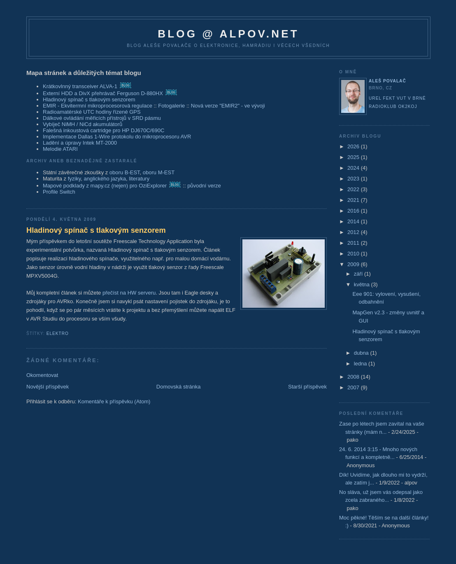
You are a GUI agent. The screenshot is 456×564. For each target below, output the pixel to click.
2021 (354, 200)
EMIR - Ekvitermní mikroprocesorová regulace (97, 106)
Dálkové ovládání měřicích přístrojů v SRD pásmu (102, 118)
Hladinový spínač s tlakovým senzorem (89, 99)
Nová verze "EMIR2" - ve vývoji (228, 106)
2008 (354, 377)
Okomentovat (42, 375)
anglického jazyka (105, 179)
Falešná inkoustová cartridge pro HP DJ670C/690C (103, 130)
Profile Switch (59, 192)
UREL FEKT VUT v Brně (397, 98)
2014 (354, 221)
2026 (354, 146)
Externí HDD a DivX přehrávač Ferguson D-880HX (103, 93)
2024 (354, 168)
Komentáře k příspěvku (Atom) (114, 401)
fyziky (74, 179)
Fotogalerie (171, 106)
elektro (58, 333)
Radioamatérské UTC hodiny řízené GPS (92, 112)
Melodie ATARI (60, 149)
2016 (354, 211)
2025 (354, 157)
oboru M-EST (158, 172)
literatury (139, 179)
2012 (354, 232)
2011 (354, 243)
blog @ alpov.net (228, 34)
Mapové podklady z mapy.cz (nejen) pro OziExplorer (105, 186)
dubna (362, 353)
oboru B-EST (124, 172)
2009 (354, 264)
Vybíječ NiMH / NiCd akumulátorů (82, 124)
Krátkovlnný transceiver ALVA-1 (80, 86)
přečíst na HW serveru (129, 293)
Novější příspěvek (47, 387)
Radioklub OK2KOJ (393, 106)
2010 (354, 253)
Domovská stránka (178, 387)
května (362, 284)
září (359, 274)
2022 (354, 189)
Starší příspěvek (307, 387)
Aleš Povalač (387, 81)
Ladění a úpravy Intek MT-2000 (80, 143)
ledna (361, 363)
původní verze (204, 186)
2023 (354, 179)
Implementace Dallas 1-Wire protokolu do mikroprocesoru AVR (117, 136)
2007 (354, 387)
